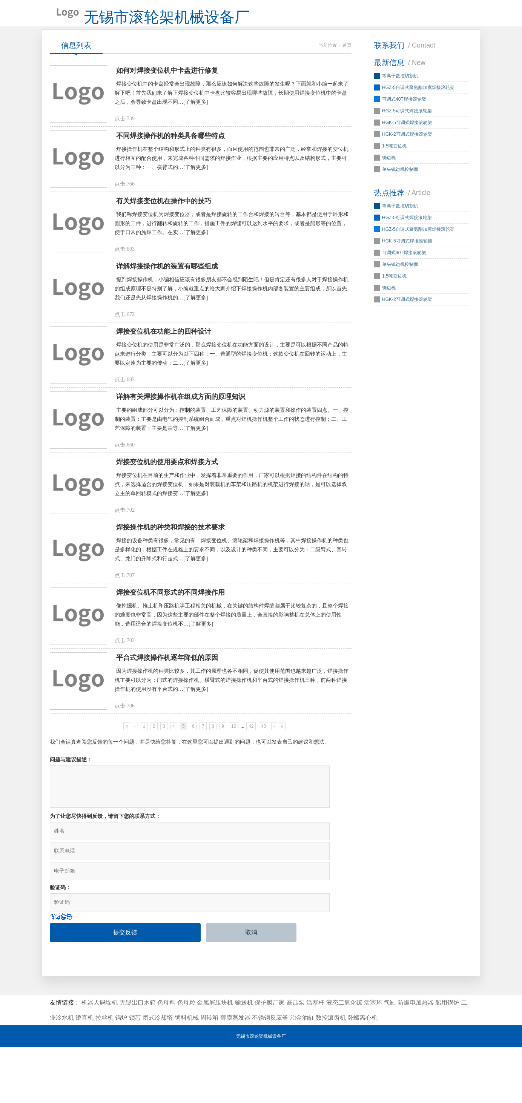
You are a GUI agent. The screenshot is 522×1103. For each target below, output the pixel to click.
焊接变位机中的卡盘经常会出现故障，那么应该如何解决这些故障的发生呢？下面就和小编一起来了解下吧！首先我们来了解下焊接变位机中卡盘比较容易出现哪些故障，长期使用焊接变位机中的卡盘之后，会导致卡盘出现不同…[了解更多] (232, 108)
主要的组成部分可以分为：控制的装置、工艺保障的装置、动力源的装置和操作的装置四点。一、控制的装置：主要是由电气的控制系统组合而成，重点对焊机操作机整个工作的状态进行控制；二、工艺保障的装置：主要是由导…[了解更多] (232, 472)
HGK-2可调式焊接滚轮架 (407, 145)
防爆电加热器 (416, 1058)
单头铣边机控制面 (400, 180)
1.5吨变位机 (394, 157)
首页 (347, 56)
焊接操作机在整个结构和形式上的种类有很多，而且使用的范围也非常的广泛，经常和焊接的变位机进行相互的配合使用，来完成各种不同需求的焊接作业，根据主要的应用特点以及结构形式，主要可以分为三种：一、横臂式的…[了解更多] (232, 181)
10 (233, 813)
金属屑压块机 (215, 1058)
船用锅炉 (447, 1058)
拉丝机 (104, 1073)
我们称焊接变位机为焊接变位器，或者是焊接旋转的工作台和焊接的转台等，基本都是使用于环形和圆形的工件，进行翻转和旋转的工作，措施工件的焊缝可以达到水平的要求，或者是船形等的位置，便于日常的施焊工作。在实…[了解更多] (232, 253)
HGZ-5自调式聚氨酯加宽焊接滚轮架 (418, 98)
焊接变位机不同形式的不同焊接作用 (170, 668)
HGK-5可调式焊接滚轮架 (407, 134)
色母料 (166, 1058)
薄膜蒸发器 (235, 1073)
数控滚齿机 (331, 1073)
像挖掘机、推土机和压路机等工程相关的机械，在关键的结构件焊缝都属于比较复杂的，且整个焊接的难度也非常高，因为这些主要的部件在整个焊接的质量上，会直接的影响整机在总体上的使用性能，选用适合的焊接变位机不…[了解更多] (232, 690)
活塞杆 (315, 1058)
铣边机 (389, 169)
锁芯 (135, 1073)
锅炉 (121, 1073)
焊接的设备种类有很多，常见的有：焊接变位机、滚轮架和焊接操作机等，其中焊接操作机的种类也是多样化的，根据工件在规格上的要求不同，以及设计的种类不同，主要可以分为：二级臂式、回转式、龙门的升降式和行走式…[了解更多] (232, 617)
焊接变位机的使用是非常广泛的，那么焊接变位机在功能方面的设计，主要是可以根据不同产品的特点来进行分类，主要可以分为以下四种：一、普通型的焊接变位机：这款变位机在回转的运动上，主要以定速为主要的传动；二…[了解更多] (232, 399)
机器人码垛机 (99, 1058)
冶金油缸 (302, 1073)
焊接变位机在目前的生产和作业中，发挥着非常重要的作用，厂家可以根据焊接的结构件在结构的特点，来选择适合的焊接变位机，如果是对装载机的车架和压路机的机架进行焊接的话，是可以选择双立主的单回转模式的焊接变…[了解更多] (232, 545)
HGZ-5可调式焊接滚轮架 (407, 122)
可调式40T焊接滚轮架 (404, 110)
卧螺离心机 (362, 1073)
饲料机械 (187, 1073)
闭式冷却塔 (158, 1073)
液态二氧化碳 (344, 1058)
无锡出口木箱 (138, 1058)
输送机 (244, 1058)
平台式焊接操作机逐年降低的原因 (167, 740)
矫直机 (84, 1073)
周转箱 (209, 1073)
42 (251, 813)
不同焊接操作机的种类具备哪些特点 (170, 158)
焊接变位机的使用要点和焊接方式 (167, 522)
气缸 (390, 1058)
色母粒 (186, 1058)
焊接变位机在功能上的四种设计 (163, 376)
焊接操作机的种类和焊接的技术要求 (170, 595)
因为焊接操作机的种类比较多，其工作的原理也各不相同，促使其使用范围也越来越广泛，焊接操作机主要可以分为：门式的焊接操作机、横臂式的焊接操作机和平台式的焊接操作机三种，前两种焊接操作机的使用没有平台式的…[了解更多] (232, 763)
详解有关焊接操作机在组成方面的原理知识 (180, 449)
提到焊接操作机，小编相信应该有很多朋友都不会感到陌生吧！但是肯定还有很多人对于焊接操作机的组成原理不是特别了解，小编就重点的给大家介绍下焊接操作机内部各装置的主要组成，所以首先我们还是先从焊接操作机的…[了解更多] (232, 326)
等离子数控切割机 (400, 87)
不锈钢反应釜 (270, 1073)
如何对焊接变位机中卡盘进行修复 (167, 85)
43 (263, 813)
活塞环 (373, 1058)
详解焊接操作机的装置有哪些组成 (167, 304)
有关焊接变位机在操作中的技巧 (163, 231)
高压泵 (296, 1058)
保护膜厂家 (270, 1058)
